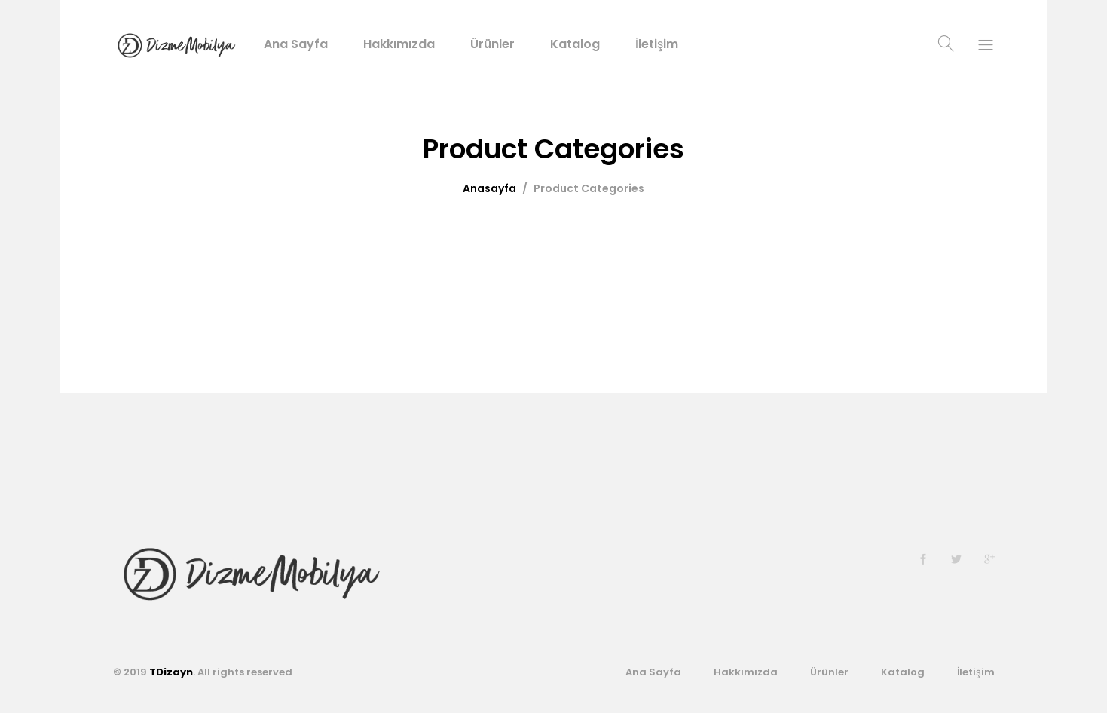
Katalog (575, 44)
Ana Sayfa (296, 44)
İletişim (656, 44)
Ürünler (492, 44)
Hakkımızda (399, 44)
